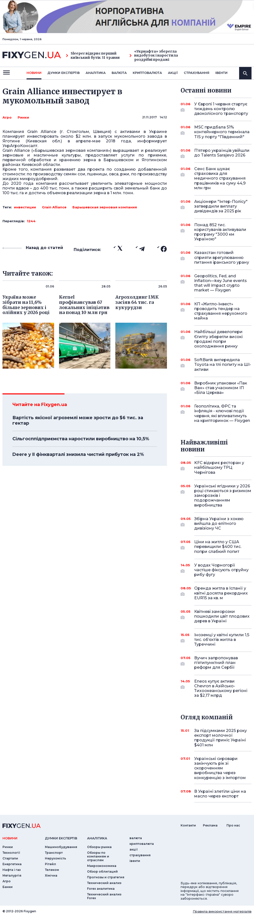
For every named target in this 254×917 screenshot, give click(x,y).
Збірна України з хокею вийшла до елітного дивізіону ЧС (219, 523)
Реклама (210, 825)
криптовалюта (147, 73)
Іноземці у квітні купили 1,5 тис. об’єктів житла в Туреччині (221, 639)
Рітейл (50, 864)
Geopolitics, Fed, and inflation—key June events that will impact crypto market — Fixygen (220, 283)
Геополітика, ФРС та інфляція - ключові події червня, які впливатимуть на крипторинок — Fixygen (222, 413)
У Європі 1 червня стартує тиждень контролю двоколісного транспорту (221, 109)
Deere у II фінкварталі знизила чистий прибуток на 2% (78, 454)
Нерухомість (55, 858)
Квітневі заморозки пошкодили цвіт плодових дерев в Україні (222, 616)
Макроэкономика (101, 866)
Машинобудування (61, 847)
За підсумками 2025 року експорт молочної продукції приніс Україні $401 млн (220, 737)
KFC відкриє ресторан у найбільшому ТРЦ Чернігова (219, 467)
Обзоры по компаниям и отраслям (98, 856)
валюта (119, 73)
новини (34, 73)
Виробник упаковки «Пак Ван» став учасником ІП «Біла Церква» (220, 388)
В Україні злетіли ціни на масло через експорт (220, 793)
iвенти (221, 73)
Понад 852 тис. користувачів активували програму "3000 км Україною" (220, 232)
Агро (7, 117)
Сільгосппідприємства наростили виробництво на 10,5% (80, 439)
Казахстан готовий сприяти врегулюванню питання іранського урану (221, 257)
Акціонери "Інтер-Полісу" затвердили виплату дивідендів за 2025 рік (221, 206)
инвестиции (25, 207)
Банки (7, 887)
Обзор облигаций (102, 871)
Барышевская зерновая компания (104, 207)
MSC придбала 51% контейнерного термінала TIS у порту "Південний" (222, 132)
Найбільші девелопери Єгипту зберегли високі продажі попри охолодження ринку (218, 338)
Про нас (233, 825)
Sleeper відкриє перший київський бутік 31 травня (93, 55)
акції (173, 73)
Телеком (52, 870)
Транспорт (54, 852)
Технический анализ (104, 883)
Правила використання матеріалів (222, 911)
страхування (196, 73)
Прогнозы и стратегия (105, 877)
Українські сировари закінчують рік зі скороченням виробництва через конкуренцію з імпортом (220, 768)
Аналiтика (96, 73)
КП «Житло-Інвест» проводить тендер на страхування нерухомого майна (220, 311)
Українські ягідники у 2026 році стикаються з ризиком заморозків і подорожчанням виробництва (222, 495)
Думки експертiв (63, 73)
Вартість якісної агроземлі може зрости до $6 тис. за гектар (77, 420)
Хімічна (51, 875)
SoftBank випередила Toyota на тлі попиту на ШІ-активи (222, 364)
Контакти (188, 825)
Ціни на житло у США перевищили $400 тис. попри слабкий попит (217, 546)
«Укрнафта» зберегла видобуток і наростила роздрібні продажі (153, 55)
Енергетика (12, 864)
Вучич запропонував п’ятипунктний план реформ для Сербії (216, 663)
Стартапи (10, 858)
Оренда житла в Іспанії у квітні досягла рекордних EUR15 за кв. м (221, 593)
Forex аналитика (101, 888)
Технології (11, 852)
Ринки (23, 117)
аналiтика (97, 838)
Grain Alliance (54, 207)
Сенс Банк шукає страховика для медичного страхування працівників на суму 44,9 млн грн (220, 178)
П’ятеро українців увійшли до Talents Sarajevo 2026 (222, 153)
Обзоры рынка (99, 847)
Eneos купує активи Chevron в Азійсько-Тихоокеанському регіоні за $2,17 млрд (220, 688)
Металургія (11, 875)
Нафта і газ (11, 870)
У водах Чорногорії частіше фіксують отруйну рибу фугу (221, 570)
